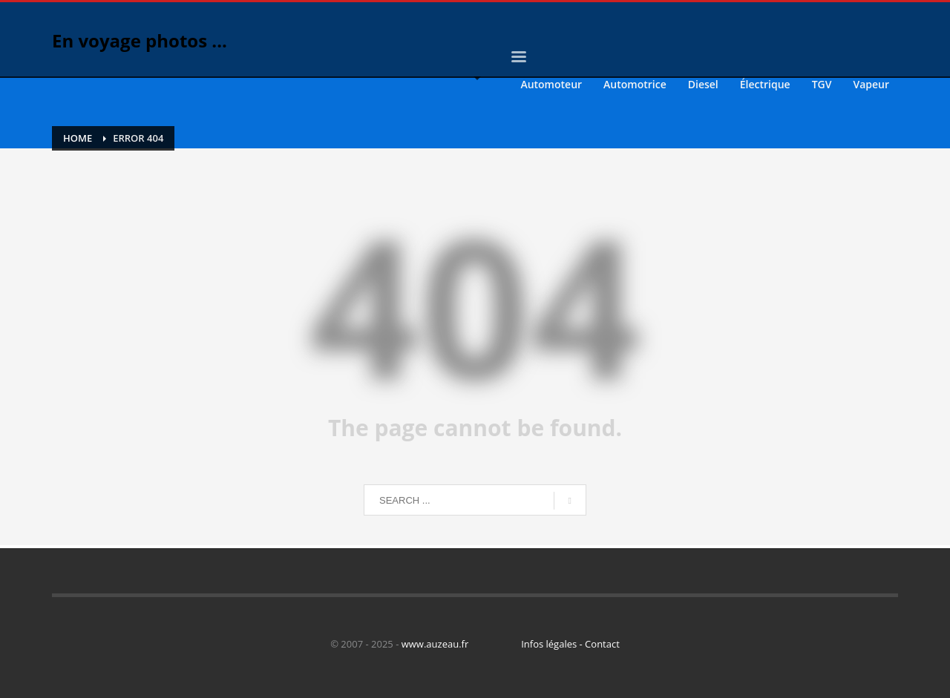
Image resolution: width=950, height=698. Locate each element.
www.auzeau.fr (435, 644)
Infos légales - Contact (570, 644)
